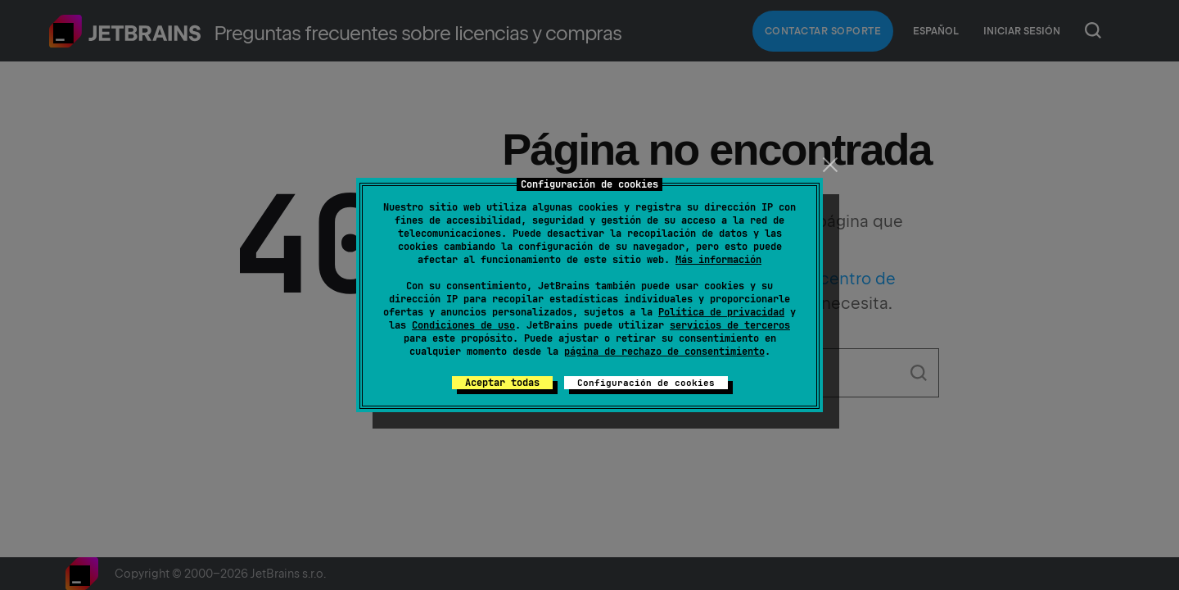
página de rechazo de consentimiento (664, 351)
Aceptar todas (502, 382)
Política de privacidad (721, 312)
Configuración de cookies (646, 382)
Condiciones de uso (463, 325)
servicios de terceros (730, 325)
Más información (718, 259)
